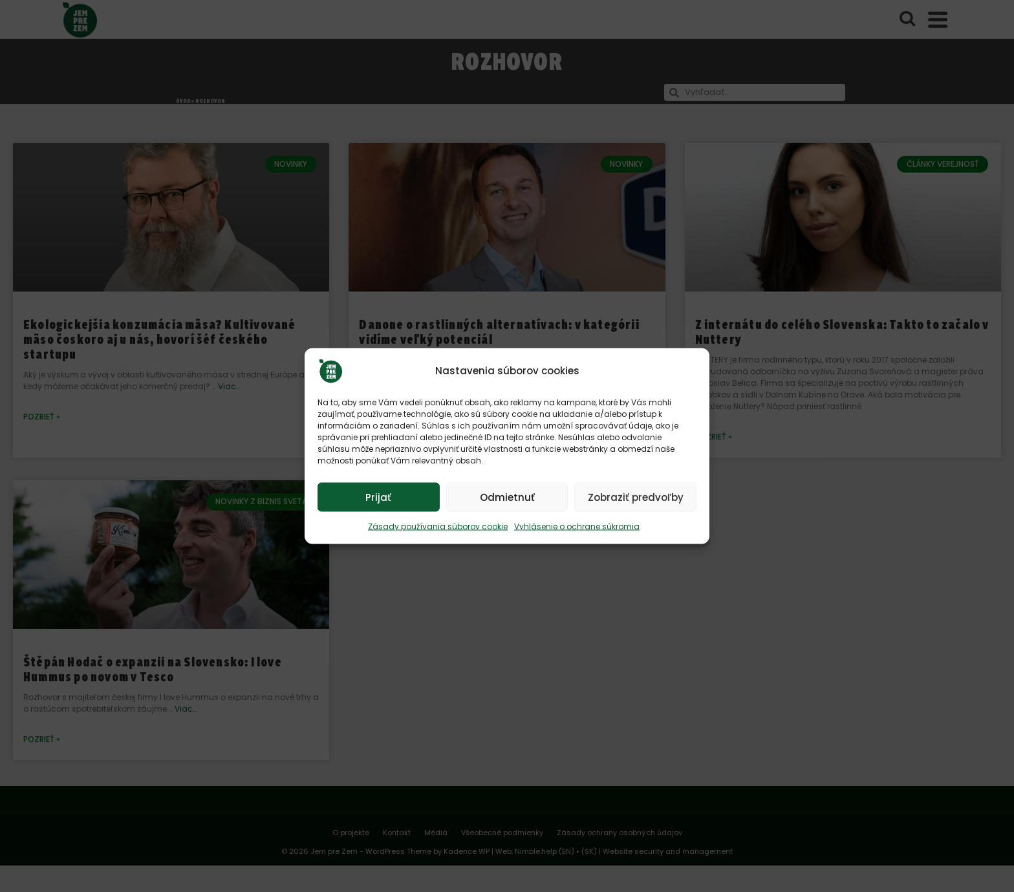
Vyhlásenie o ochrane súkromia (577, 526)
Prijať (378, 497)
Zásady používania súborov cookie (438, 526)
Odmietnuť (507, 497)
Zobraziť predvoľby (636, 497)
